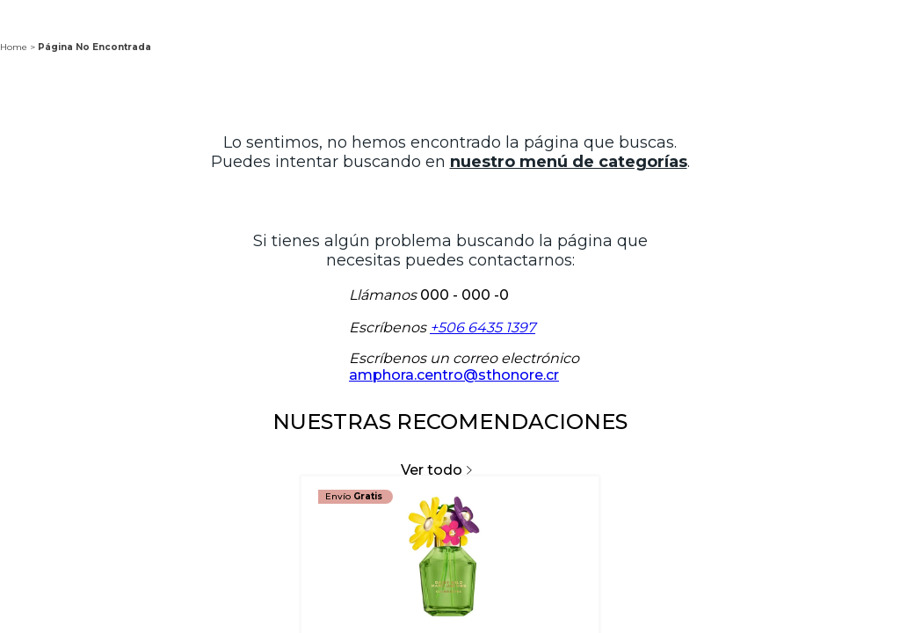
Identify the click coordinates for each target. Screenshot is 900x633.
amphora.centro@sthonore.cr (454, 375)
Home (13, 47)
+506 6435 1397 (482, 327)
